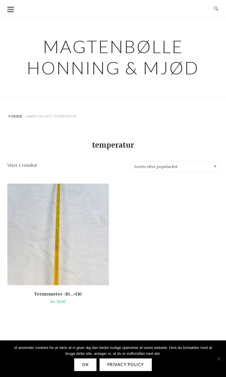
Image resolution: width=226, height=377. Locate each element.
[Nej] (219, 359)
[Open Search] (216, 9)
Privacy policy (125, 364)
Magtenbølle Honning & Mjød (113, 57)
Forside (16, 116)
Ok (85, 364)
